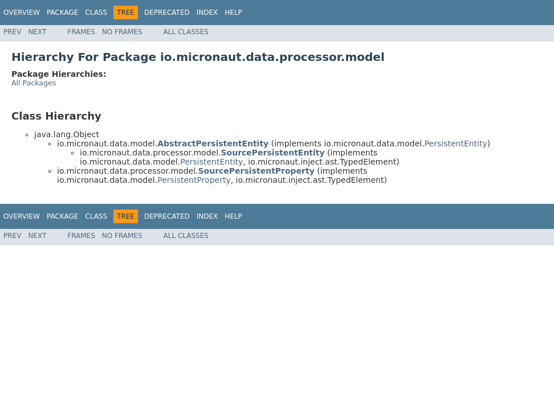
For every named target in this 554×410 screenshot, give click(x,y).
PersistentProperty (194, 179)
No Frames (122, 32)
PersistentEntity (456, 143)
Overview (21, 13)
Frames (81, 32)
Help (233, 13)
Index (207, 13)
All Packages (33, 83)
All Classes (186, 32)
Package (62, 13)
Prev (12, 32)
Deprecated (167, 13)
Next (37, 32)
